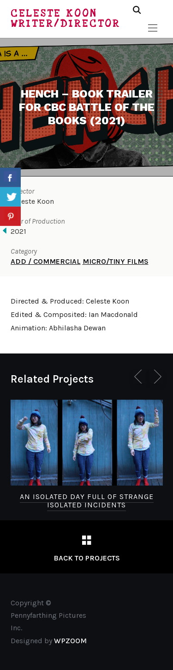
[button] (153, 28)
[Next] (156, 377)
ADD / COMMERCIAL (46, 261)
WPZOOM (70, 640)
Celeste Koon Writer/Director (65, 18)
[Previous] (140, 377)
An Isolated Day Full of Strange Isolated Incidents (87, 500)
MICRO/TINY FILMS (116, 261)
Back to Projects (87, 558)
